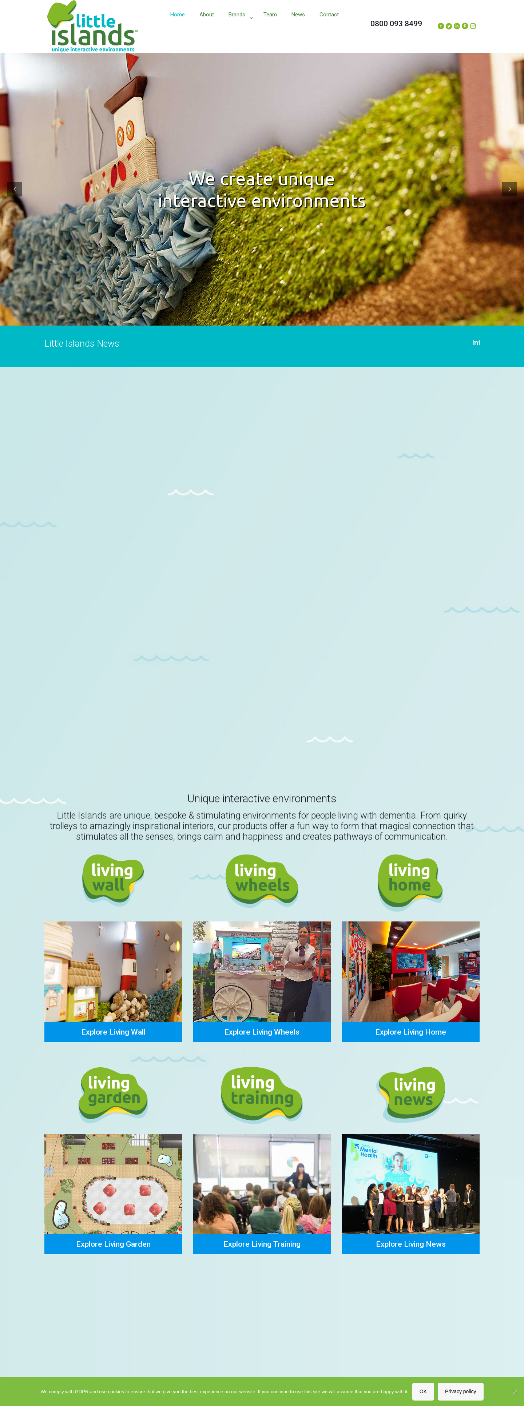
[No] (515, 1391)
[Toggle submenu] (238, 32)
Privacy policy (460, 1391)
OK (423, 1391)
